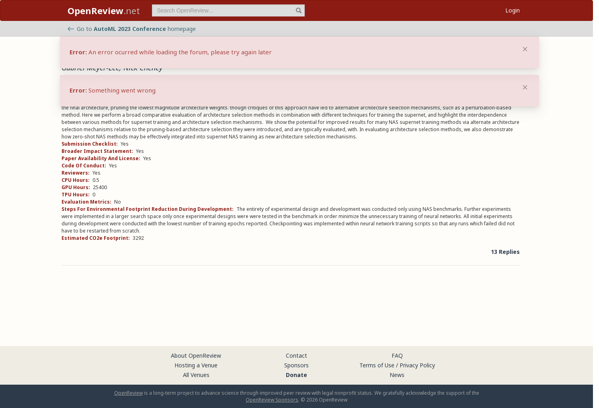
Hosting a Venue (195, 365)
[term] (228, 10)
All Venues (196, 375)
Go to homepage (132, 29)
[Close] (525, 87)
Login (512, 10)
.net (104, 10)
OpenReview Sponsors (272, 399)
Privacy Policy (417, 365)
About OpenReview (196, 355)
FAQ (397, 355)
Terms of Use (376, 365)
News (397, 375)
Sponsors (296, 365)
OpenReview (128, 392)
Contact (296, 355)
